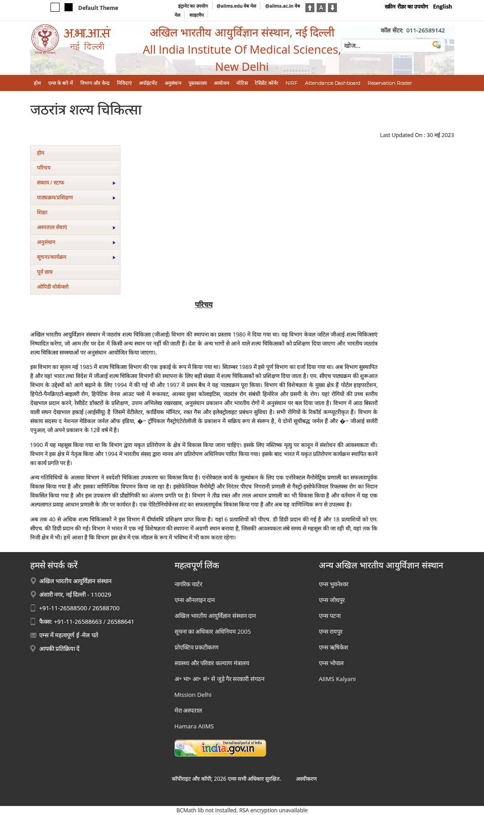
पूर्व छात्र (45, 272)
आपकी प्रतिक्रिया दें (59, 649)
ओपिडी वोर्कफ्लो (53, 286)
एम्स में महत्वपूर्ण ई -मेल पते (68, 635)
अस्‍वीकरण (306, 779)
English (442, 6)
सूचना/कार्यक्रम (76, 257)
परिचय (44, 167)
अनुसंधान (76, 242)
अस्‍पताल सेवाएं (76, 227)
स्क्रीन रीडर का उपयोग (406, 6)
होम (40, 153)
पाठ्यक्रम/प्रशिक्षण (76, 197)
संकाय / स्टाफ (76, 182)
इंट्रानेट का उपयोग (193, 6)
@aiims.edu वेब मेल (236, 6)
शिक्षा (42, 212)
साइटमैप (196, 15)
